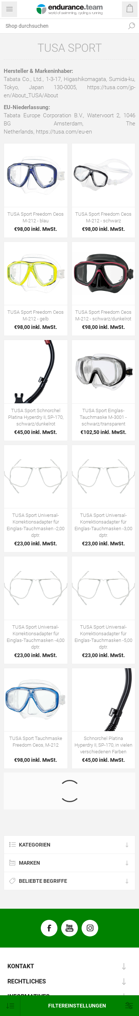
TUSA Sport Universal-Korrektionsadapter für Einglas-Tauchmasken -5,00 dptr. (103, 637)
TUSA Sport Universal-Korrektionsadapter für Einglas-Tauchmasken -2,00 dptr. (35, 525)
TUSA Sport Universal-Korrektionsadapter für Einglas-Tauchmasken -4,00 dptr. (35, 637)
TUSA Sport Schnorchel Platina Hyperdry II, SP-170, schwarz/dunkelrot (35, 417)
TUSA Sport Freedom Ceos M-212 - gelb (35, 315)
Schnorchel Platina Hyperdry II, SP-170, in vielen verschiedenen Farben (103, 745)
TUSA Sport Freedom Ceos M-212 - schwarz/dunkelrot (103, 315)
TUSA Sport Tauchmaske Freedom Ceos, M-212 (35, 742)
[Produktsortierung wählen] (10, 1006)
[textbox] (62, 25)
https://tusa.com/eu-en (64, 131)
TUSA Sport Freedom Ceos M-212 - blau (35, 217)
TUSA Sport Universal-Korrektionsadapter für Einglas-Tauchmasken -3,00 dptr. (103, 525)
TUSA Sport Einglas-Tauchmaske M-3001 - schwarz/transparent (103, 417)
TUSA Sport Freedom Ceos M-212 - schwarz (103, 217)
